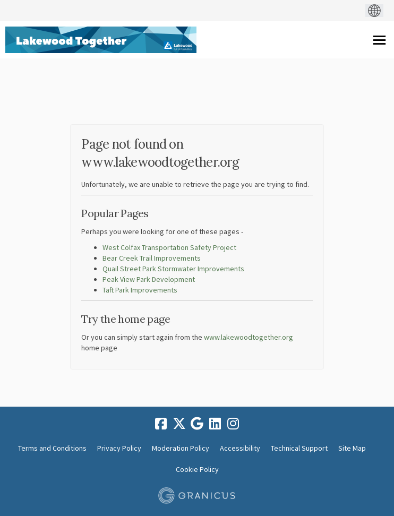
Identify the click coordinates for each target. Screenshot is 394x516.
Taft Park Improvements (139, 290)
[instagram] (233, 423)
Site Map (352, 448)
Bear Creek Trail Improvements (151, 258)
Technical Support (299, 448)
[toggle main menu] (379, 40)
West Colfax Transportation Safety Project (169, 247)
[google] (197, 423)
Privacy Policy (119, 448)
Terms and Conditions (52, 448)
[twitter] (179, 423)
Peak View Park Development (148, 279)
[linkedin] (215, 423)
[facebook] (161, 423)
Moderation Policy (180, 448)
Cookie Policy (197, 469)
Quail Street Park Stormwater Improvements (173, 268)
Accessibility (240, 448)
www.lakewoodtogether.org (248, 337)
